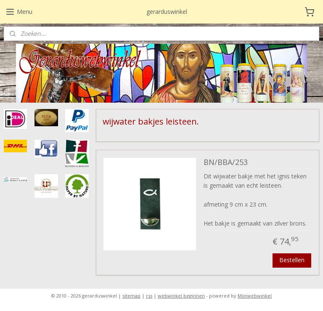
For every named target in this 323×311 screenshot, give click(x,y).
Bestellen (292, 259)
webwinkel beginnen (181, 295)
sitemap (131, 295)
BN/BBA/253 (226, 162)
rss (149, 295)
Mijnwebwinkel (255, 295)
